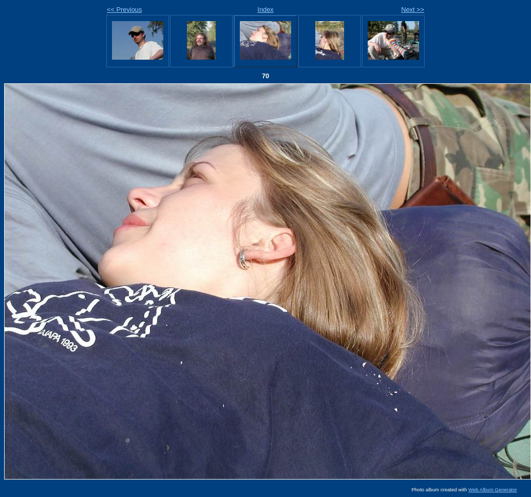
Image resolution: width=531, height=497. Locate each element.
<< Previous (124, 9)
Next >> (412, 9)
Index (265, 9)
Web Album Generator (492, 489)
